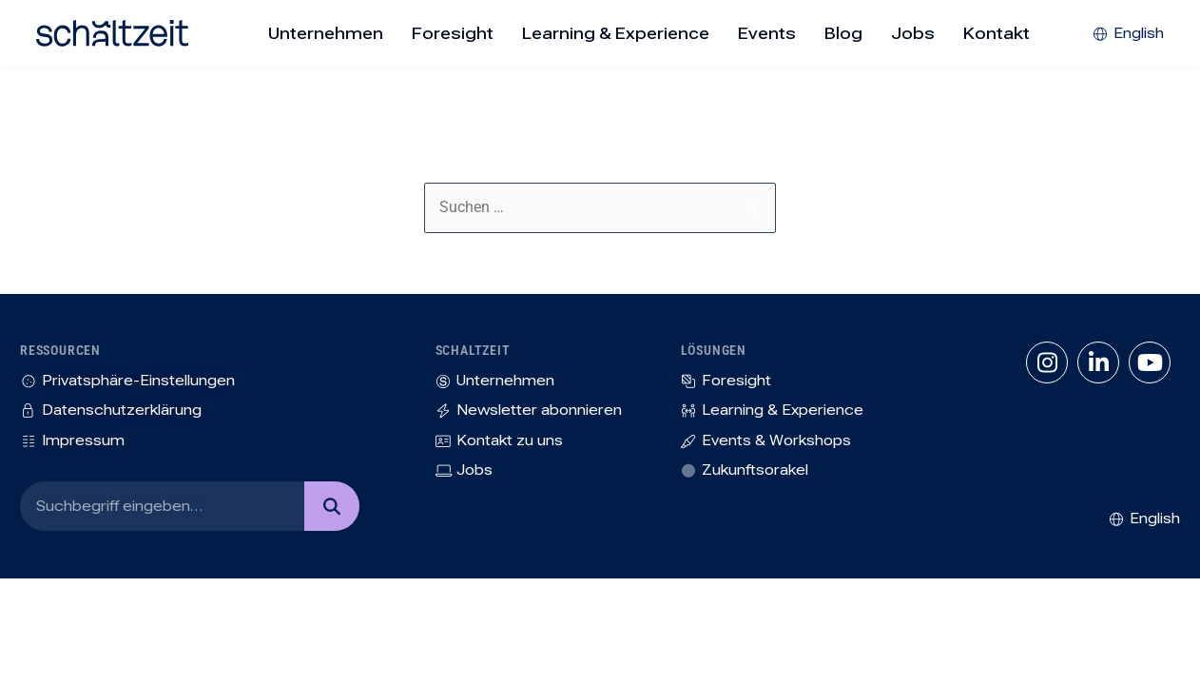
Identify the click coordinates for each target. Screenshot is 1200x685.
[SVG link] (112, 33)
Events (767, 33)
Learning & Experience (615, 33)
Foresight (453, 33)
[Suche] (331, 506)
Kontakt (996, 33)
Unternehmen (325, 33)
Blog (843, 33)
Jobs (913, 33)
